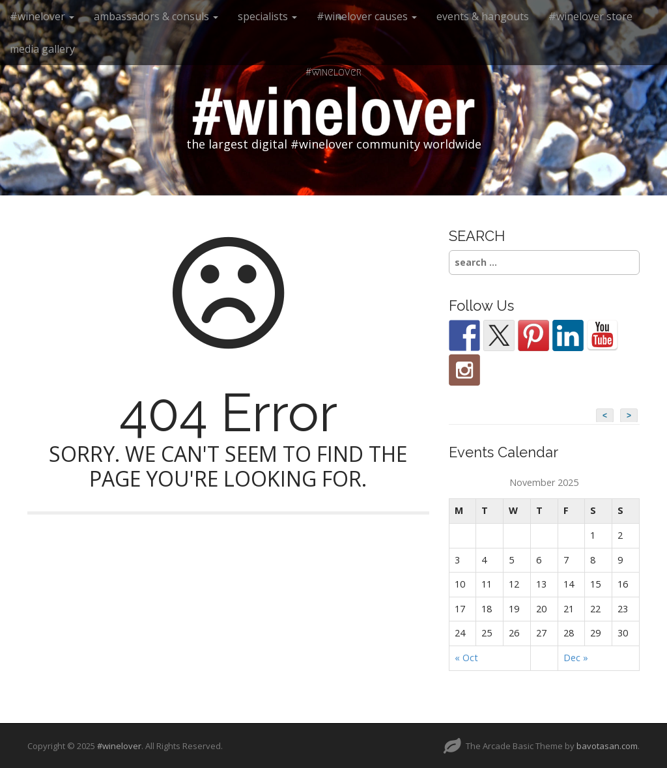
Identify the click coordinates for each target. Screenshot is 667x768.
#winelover (42, 16)
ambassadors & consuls (156, 16)
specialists (267, 16)
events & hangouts (482, 16)
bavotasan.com (607, 746)
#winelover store (590, 16)
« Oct (466, 657)
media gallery (42, 49)
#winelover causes (367, 16)
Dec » (575, 657)
